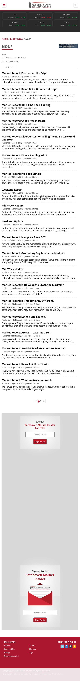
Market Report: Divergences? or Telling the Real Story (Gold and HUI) (38, 138)
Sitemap (32, 649)
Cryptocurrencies (11, 656)
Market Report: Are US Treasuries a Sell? (27, 332)
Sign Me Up (40, 442)
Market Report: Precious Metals (21, 174)
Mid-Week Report (12, 205)
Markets (7, 645)
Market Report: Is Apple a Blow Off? (24, 237)
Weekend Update (12, 221)
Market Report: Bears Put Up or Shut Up (26, 364)
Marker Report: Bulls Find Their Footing (26, 105)
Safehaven (10, 642)
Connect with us (67, 642)
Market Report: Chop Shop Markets (23, 120)
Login (31, 652)
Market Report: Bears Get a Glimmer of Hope (29, 89)
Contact (32, 645)
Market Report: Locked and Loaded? (24, 316)
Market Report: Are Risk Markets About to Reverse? (33, 348)
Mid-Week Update (13, 269)
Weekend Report (12, 189)
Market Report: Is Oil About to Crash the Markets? (33, 285)
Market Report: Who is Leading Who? (24, 155)
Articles (9, 67)
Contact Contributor (10, 61)
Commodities (9, 649)
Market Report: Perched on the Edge (24, 73)
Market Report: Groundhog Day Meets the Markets (33, 253)
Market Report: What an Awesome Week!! (27, 380)
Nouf (4, 54)
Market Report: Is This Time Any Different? (28, 301)
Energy (7, 652)
